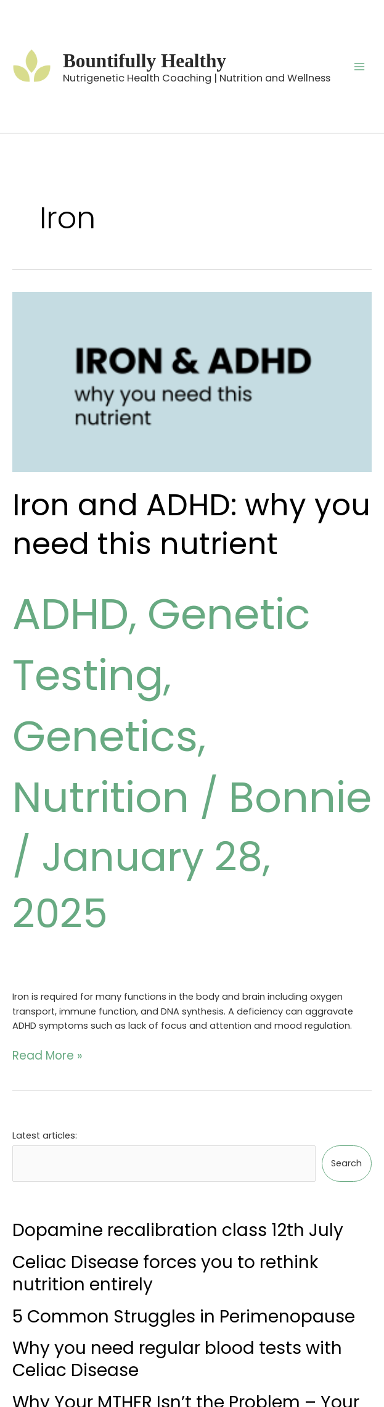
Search (346, 1075)
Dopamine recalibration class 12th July (177, 1139)
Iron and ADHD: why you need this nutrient (180, 522)
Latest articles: (44, 1053)
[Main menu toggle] (359, 66)
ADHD (66, 606)
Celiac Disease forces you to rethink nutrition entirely (165, 1181)
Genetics (260, 663)
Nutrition (95, 720)
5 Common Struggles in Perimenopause (183, 1225)
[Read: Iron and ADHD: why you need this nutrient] (192, 382)
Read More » (39, 974)
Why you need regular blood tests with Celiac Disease (177, 1267)
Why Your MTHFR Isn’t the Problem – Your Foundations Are (185, 1321)
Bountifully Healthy (150, 53)
